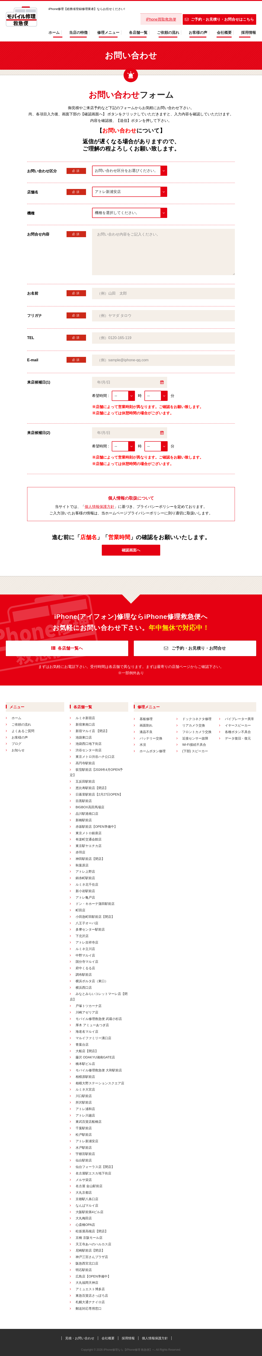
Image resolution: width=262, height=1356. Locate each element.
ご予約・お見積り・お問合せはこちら (219, 19)
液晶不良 (146, 732)
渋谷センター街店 (89, 750)
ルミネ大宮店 (85, 1089)
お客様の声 (198, 33)
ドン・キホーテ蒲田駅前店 (95, 904)
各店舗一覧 (138, 33)
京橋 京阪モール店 (89, 1238)
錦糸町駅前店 (85, 878)
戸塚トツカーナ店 (89, 1006)
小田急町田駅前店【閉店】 (95, 917)
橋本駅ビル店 (85, 1064)
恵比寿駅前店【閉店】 (92, 788)
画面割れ (146, 725)
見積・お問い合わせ (79, 1338)
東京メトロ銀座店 (89, 833)
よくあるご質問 (23, 731)
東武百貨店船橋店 (89, 1121)
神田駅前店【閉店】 (90, 859)
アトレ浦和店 (85, 1109)
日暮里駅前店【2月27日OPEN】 (99, 794)
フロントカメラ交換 (196, 732)
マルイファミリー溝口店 (93, 1038)
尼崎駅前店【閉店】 (90, 1250)
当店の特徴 (78, 33)
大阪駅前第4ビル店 (89, 1212)
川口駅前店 (84, 1096)
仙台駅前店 (84, 1160)
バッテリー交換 (151, 738)
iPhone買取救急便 (161, 19)
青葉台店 (82, 1044)
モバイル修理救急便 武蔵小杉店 (99, 1019)
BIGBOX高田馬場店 (90, 807)
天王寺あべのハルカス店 (93, 1244)
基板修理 (146, 719)
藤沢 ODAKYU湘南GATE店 (95, 1057)
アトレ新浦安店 (87, 1141)
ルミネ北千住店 (87, 884)
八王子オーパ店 (87, 923)
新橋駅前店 (84, 820)
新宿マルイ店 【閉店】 (92, 731)
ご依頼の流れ (168, 33)
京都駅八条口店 (87, 1199)
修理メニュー (108, 33)
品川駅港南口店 (87, 813)
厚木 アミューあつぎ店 (92, 1025)
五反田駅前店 (85, 781)
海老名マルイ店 (87, 1031)
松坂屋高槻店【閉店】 (92, 1231)
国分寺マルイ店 (87, 961)
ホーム (54, 33)
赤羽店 (80, 852)
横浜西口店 (84, 987)
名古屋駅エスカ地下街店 (93, 1173)
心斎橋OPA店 (85, 1225)
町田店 (80, 910)
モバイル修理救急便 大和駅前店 (99, 1070)
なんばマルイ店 (87, 1205)
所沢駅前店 (84, 1102)
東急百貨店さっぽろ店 (92, 1295)
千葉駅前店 (84, 1128)
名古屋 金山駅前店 (89, 1186)
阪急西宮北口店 (87, 1263)
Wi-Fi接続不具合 (194, 744)
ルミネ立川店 (85, 949)
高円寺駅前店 (85, 763)
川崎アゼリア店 (87, 1012)
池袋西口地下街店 (89, 744)
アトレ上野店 (85, 871)
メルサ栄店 (84, 1180)
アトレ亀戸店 (85, 897)
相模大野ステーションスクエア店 (100, 1083)
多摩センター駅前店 (90, 929)
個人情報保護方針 (99, 507)
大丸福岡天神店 (87, 1282)
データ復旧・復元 (238, 738)
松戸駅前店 (84, 1134)
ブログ (16, 744)
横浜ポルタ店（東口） (92, 981)
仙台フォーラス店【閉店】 (95, 1167)
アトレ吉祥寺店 (87, 942)
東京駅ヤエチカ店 (89, 846)
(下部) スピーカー (195, 751)
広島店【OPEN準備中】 (93, 1276)
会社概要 (224, 33)
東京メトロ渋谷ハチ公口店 (95, 756)
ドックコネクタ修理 (196, 719)
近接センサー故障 (195, 738)
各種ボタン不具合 (238, 732)
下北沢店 (82, 936)
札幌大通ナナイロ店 (90, 1302)
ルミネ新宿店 (85, 718)
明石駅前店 (84, 1270)
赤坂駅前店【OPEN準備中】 (96, 826)
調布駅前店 (84, 974)
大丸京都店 (84, 1192)
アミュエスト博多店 (90, 1289)
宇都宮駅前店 (85, 1154)
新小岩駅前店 (85, 891)
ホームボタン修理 (153, 751)
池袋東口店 (84, 737)
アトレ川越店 (85, 1115)
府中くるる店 (85, 968)
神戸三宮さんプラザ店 (92, 1257)
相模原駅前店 (85, 1077)
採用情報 (248, 33)
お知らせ (18, 750)
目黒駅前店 (84, 801)
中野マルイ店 (85, 955)
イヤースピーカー (238, 725)
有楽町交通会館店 (89, 839)
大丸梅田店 (84, 1218)
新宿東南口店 (85, 724)
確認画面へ (131, 550)
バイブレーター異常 (239, 719)
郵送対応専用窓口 (89, 1308)
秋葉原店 (82, 865)
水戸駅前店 (84, 1147)
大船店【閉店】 (87, 1051)
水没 (143, 744)
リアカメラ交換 (193, 725)
